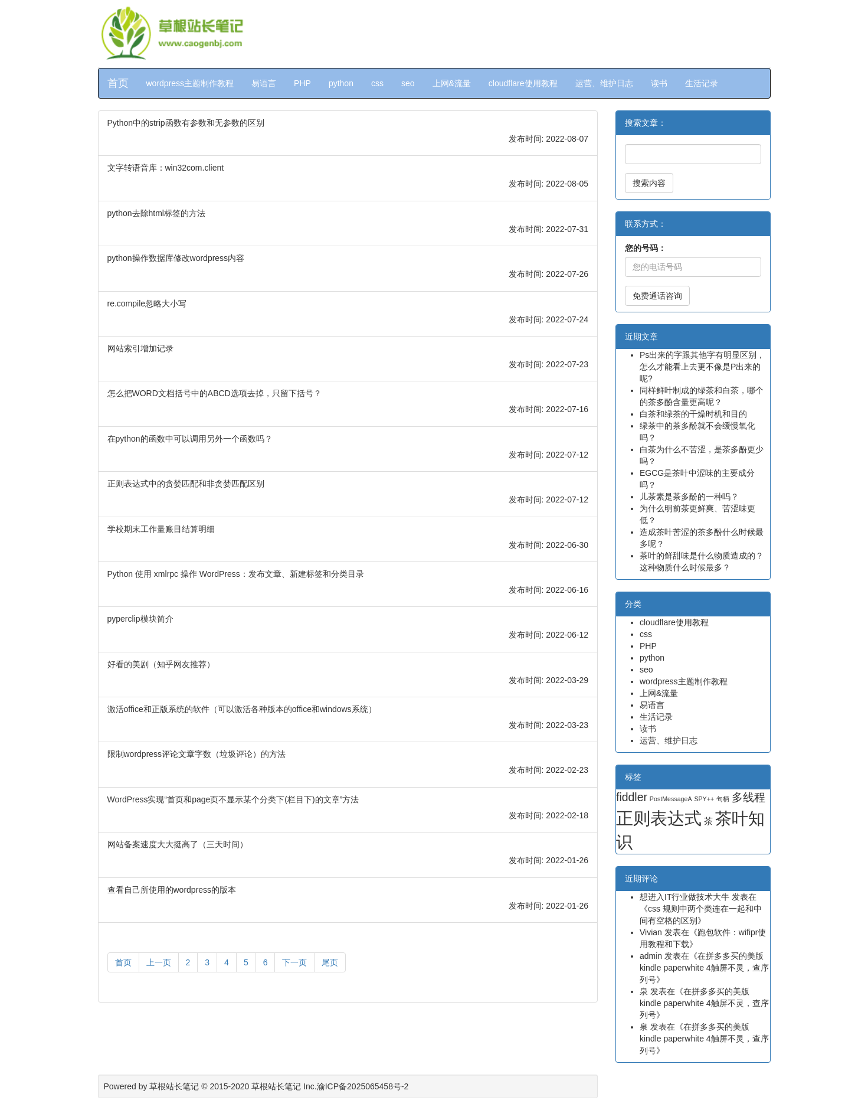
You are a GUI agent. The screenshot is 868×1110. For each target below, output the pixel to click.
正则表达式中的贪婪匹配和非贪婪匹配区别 (185, 483)
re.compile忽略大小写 (147, 303)
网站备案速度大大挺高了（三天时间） (177, 844)
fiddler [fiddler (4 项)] (631, 797)
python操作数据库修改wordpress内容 (176, 258)
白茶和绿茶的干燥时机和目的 (693, 414)
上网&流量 (452, 83)
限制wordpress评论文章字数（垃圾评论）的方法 (196, 754)
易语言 (263, 83)
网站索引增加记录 (140, 348)
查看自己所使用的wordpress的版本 (172, 889)
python (341, 83)
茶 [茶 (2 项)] (708, 821)
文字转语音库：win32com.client (165, 167)
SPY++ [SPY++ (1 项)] (704, 798)
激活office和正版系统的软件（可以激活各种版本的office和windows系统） (241, 709)
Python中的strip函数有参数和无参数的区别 (185, 123)
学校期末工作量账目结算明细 (161, 529)
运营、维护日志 (604, 83)
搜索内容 (649, 183)
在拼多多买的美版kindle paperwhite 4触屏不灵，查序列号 (704, 967)
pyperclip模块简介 (140, 618)
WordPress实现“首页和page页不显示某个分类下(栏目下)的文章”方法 (233, 799)
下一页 (294, 962)
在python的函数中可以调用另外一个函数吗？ (190, 438)
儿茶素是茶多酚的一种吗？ (689, 496)
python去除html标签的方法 (156, 213)
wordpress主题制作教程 (190, 83)
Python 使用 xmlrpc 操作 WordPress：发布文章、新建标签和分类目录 (235, 574)
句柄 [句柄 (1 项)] (722, 798)
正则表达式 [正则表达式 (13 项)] (659, 818)
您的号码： (645, 248)
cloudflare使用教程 (523, 83)
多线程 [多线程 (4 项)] (748, 797)
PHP (302, 83)
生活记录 (701, 83)
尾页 (330, 962)
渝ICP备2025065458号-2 (363, 1086)
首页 (118, 83)
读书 (659, 83)
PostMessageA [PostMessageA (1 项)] (671, 798)
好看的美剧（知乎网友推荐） (161, 664)
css (377, 83)
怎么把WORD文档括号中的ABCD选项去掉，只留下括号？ (214, 393)
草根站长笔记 (174, 1086)
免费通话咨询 (657, 296)
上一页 (158, 962)
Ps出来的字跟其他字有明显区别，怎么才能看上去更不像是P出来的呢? (702, 366)
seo (408, 83)
